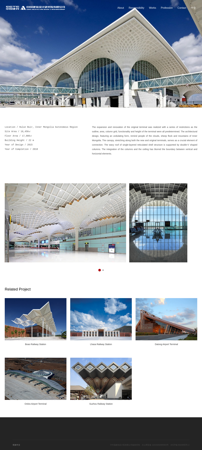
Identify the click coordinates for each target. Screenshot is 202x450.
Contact (182, 7)
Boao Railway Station (35, 344)
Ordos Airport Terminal (36, 404)
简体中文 (16, 445)
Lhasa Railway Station (101, 344)
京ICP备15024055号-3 (179, 445)
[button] (99, 270)
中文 (193, 7)
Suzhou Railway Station (101, 404)
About (120, 7)
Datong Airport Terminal (166, 344)
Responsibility (136, 7)
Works (152, 7)
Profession (167, 7)
